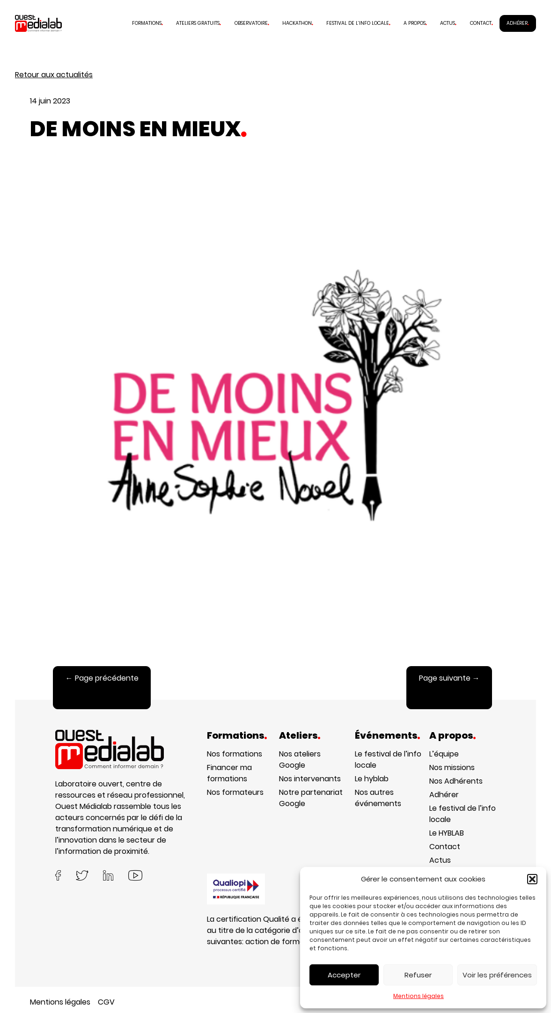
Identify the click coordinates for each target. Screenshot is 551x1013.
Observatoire (251, 23)
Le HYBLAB (446, 833)
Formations (147, 23)
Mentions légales (418, 996)
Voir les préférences (497, 975)
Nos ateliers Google (300, 760)
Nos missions (452, 767)
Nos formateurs (235, 792)
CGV (106, 1002)
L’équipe (444, 754)
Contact (481, 23)
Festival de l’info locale (357, 23)
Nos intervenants (310, 778)
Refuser (418, 975)
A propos (415, 23)
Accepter (344, 975)
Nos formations (234, 754)
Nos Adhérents (456, 781)
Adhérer (517, 23)
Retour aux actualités (54, 74)
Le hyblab (372, 778)
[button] (532, 879)
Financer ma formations (229, 773)
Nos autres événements (378, 798)
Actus (447, 23)
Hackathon (297, 23)
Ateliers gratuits (198, 23)
